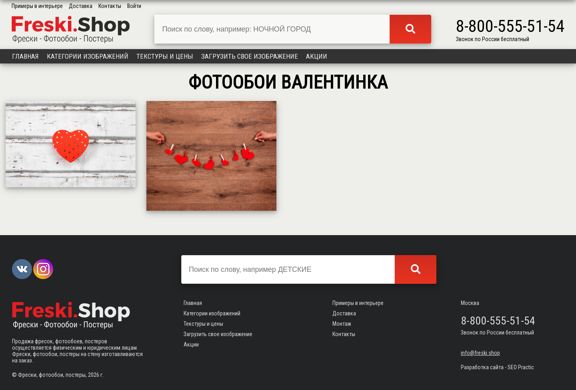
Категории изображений (87, 56)
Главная (25, 56)
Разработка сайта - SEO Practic (497, 367)
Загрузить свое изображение (249, 56)
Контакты (109, 6)
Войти (134, 6)
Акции (316, 56)
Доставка (80, 6)
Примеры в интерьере (37, 6)
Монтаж (341, 324)
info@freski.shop (480, 353)
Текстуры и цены (164, 56)
